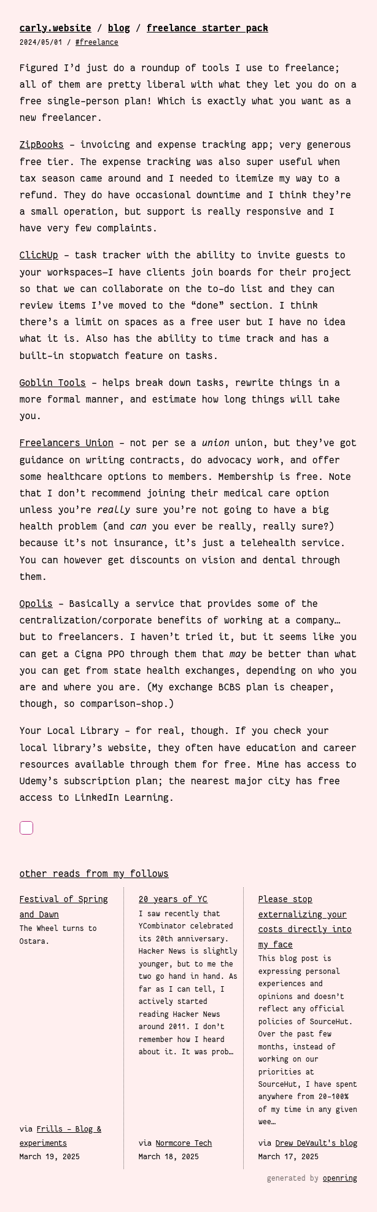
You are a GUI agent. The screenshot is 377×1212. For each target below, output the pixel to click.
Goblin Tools (53, 382)
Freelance (99, 42)
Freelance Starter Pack (207, 28)
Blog (119, 28)
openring (340, 1178)
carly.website (55, 28)
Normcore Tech (184, 1143)
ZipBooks (42, 144)
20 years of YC (173, 899)
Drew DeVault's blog (316, 1143)
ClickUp (39, 255)
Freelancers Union (67, 443)
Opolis (36, 603)
